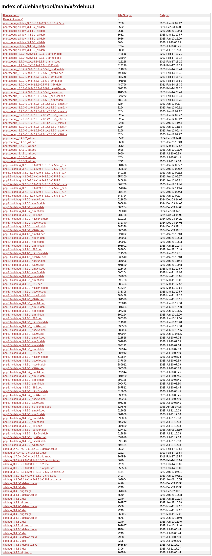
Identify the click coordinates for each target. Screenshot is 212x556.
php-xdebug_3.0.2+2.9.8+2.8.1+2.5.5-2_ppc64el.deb (34, 96)
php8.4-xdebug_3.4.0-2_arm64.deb (24, 203)
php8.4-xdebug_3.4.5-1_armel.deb (23, 345)
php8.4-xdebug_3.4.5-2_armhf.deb (23, 383)
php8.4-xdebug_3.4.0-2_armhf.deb (23, 211)
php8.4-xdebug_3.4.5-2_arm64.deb (24, 376)
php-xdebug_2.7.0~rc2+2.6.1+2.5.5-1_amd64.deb (32, 53)
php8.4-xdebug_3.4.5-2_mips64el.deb (25, 391)
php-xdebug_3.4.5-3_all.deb (19, 161)
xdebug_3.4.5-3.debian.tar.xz (20, 544)
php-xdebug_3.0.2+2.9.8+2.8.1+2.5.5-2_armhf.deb (33, 80)
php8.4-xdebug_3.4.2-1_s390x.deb (23, 299)
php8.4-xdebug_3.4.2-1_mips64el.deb (25, 287)
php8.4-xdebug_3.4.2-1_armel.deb (23, 276)
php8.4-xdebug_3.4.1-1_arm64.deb (24, 237)
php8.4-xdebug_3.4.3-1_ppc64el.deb (24, 326)
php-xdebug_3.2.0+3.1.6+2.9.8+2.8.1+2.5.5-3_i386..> (34, 119)
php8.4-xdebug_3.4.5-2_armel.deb (23, 379)
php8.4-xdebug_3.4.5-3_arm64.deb (24, 414)
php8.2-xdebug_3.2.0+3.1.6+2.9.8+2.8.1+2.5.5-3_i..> (34, 180)
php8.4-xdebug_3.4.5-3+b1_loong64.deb (27, 406)
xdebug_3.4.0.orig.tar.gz (17, 491)
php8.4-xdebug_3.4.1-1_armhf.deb (23, 245)
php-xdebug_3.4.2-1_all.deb (19, 146)
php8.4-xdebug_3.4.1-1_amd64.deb (24, 234)
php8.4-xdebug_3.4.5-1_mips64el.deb (25, 356)
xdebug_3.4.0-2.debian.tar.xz (20, 483)
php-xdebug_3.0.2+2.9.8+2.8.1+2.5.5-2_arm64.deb (33, 73)
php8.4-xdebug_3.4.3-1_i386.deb (22, 318)
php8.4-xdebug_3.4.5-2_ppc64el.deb (24, 395)
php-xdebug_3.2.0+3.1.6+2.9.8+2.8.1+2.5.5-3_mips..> (35, 123)
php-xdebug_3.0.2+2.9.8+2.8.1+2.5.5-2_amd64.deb (33, 69)
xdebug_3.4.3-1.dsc (14, 521)
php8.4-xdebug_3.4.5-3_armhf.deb (23, 422)
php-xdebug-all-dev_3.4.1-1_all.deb (24, 30)
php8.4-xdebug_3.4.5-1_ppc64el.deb (24, 360)
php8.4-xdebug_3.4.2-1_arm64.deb (24, 272)
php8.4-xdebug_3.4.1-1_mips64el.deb (25, 253)
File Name (9, 15)
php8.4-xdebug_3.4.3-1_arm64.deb (24, 307)
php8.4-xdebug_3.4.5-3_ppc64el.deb (24, 437)
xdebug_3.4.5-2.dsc (14, 540)
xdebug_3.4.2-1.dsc (14, 510)
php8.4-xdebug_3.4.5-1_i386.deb (22, 353)
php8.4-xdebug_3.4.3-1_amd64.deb (24, 303)
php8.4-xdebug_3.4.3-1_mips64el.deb (25, 322)
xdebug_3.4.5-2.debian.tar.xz (20, 537)
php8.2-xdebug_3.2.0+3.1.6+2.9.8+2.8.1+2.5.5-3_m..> (35, 184)
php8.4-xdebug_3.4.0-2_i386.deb (22, 215)
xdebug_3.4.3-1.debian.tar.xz (20, 517)
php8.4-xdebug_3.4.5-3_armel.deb (23, 418)
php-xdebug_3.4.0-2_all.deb (19, 138)
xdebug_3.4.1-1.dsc (14, 498)
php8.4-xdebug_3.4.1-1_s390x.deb (23, 264)
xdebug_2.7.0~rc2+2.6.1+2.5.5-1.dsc (24, 452)
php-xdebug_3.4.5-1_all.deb (19, 153)
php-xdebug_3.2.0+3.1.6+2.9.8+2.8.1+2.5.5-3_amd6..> (35, 103)
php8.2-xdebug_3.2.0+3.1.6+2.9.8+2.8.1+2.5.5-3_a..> (34, 165)
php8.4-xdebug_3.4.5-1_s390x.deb (23, 368)
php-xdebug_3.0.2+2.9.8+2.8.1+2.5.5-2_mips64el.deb (34, 88)
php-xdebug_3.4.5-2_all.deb (19, 157)
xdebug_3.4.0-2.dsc (14, 487)
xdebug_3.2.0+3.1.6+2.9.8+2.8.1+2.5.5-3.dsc (29, 475)
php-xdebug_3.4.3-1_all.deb (19, 149)
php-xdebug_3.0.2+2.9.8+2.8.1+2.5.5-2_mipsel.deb (33, 92)
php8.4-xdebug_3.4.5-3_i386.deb (22, 426)
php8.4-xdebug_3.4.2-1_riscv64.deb (24, 295)
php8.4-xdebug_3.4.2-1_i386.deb (22, 284)
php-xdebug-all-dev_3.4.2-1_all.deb (24, 34)
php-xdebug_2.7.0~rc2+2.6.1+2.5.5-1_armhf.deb (31, 61)
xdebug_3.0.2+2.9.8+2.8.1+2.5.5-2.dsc (26, 464)
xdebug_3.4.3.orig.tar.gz (17, 525)
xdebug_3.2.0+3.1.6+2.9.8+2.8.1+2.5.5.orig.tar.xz (32, 479)
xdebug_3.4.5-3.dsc (14, 548)
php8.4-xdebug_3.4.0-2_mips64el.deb (25, 218)
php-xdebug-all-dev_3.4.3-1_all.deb (24, 38)
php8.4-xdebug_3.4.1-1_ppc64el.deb (24, 257)
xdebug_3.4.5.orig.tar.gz (17, 552)
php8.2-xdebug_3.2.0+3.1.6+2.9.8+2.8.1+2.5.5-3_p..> (34, 192)
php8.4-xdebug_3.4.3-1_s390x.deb (23, 333)
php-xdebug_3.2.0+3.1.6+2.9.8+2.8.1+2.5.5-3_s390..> (35, 134)
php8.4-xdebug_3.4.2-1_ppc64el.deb (24, 291)
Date (162, 15)
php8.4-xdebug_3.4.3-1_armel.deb (23, 310)
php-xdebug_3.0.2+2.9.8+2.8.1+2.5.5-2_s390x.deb (33, 100)
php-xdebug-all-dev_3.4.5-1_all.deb (24, 42)
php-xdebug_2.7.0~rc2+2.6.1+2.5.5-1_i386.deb (31, 65)
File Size (123, 15)
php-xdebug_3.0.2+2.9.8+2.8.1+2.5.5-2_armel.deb (32, 76)
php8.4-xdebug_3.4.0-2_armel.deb (23, 207)
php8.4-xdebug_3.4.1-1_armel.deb (23, 241)
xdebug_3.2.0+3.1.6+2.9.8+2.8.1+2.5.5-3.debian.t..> (33, 471)
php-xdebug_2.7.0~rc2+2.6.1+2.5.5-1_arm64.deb (32, 57)
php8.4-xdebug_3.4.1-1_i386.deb (22, 249)
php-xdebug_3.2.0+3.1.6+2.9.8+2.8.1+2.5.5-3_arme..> (35, 111)
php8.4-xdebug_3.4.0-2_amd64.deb (24, 199)
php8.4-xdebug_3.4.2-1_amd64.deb (24, 268)
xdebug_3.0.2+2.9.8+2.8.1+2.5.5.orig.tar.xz (28, 468)
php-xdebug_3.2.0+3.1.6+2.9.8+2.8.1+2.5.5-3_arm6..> (35, 107)
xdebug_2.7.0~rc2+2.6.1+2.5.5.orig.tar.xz (27, 456)
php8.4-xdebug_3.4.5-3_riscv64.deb (24, 441)
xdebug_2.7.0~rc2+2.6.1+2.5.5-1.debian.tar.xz (30, 449)
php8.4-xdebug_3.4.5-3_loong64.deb (24, 429)
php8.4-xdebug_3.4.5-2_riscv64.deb (24, 399)
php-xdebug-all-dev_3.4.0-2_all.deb (24, 27)
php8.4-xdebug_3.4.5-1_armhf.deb (23, 349)
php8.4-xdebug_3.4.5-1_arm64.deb (24, 341)
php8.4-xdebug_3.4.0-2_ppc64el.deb (24, 222)
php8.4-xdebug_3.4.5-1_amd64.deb (24, 337)
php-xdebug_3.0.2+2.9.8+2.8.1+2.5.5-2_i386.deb (32, 84)
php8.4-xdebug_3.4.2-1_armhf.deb (23, 280)
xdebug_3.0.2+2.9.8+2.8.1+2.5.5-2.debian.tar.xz (31, 460)
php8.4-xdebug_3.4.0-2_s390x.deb (23, 230)
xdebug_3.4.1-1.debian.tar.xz (20, 494)
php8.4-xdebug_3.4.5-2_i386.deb (22, 387)
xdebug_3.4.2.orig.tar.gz (17, 514)
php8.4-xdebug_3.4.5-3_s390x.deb (23, 445)
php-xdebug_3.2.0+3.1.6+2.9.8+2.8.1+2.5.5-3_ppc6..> (35, 130)
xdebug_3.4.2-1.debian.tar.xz (20, 506)
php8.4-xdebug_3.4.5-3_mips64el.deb (25, 433)
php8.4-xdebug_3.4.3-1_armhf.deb (23, 314)
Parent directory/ (12, 19)
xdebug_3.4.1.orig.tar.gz (17, 502)
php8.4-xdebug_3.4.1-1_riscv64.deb (24, 260)
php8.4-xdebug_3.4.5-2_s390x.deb (23, 402)
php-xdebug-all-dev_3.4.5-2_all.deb (24, 46)
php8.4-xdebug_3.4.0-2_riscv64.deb (24, 226)
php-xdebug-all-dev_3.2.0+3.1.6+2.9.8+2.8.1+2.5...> (33, 23)
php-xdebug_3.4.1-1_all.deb (19, 142)
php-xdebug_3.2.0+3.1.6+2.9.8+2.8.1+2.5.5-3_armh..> (35, 115)
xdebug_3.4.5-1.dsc (14, 533)
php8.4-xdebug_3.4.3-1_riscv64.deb (24, 330)
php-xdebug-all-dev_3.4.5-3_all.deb (24, 50)
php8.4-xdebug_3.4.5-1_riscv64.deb (24, 364)
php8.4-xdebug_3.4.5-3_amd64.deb (24, 410)
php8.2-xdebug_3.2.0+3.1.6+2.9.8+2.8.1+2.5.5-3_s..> (34, 195)
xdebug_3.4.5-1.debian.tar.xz (20, 529)
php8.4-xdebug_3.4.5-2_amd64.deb (24, 372)
